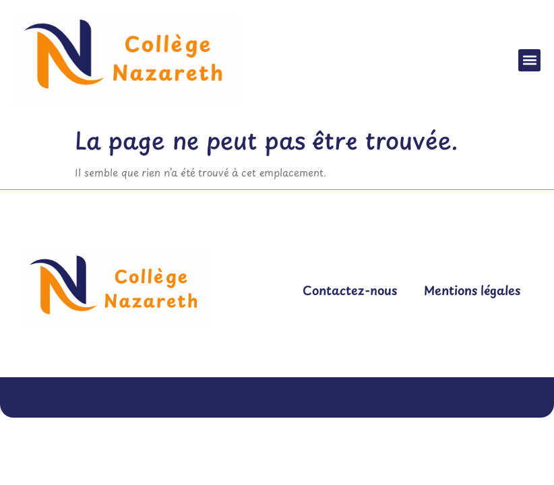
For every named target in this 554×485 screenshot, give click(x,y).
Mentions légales (472, 290)
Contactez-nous (350, 290)
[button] (529, 60)
